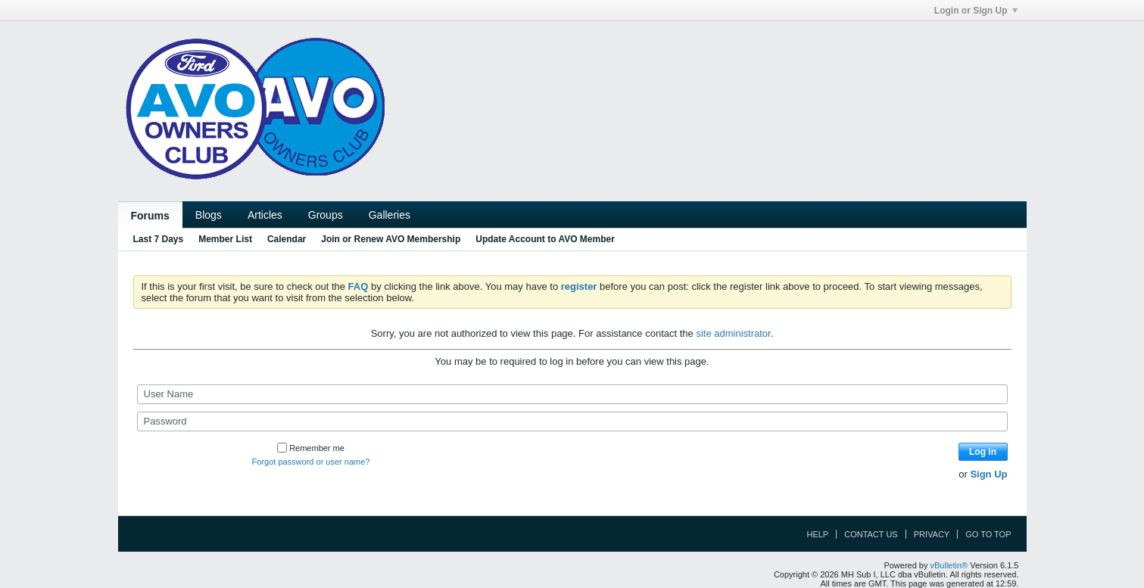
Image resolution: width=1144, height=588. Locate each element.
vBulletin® (949, 565)
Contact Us (871, 534)
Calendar (286, 239)
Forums (150, 216)
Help (817, 534)
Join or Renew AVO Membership (390, 239)
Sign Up (988, 474)
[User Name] (572, 394)
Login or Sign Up (976, 10)
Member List (225, 239)
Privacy (931, 534)
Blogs (208, 215)
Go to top (988, 534)
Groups (325, 215)
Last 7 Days (158, 239)
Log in (982, 451)
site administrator (733, 333)
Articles (265, 215)
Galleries (389, 215)
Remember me (310, 448)
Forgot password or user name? (311, 461)
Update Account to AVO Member (545, 239)
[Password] (572, 421)
